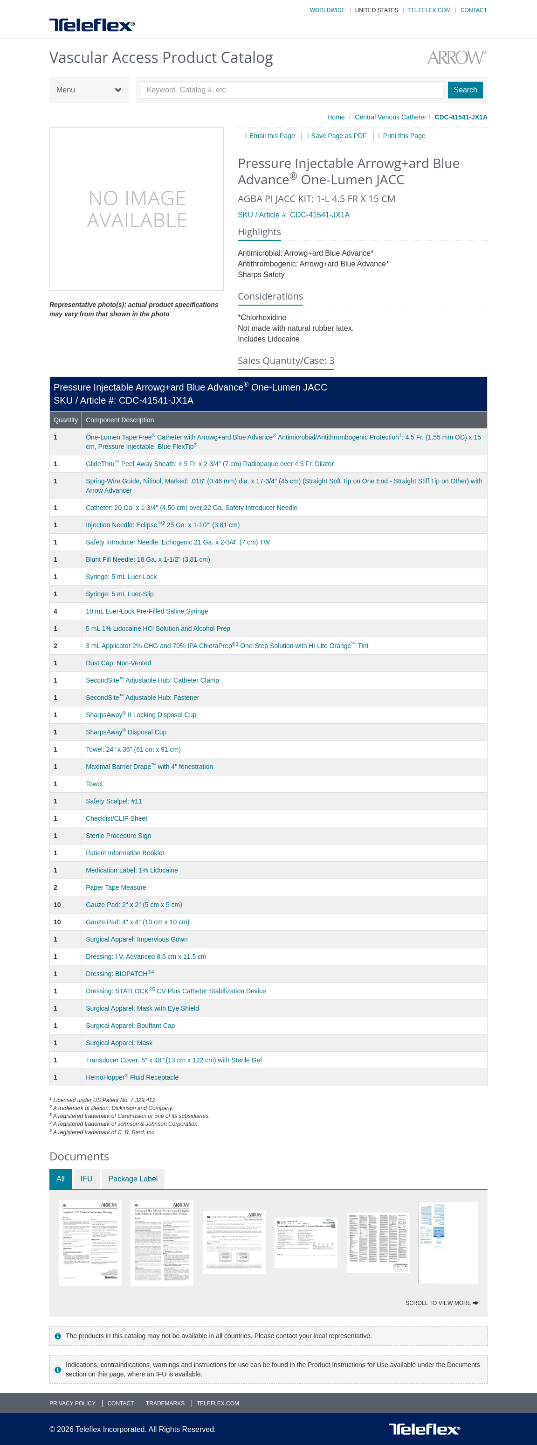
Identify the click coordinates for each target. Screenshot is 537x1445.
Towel (94, 784)
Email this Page (272, 136)
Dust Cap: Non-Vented (118, 663)
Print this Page (404, 136)
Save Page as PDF (339, 136)
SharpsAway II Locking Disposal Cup (141, 715)
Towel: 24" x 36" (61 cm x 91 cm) (133, 749)
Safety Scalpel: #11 (114, 801)
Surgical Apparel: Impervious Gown (137, 939)
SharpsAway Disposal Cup (126, 732)
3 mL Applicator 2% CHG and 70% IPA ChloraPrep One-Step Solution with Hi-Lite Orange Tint (227, 645)
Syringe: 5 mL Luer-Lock (121, 576)
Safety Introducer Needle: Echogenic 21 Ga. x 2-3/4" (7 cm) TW (178, 542)
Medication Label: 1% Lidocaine (132, 870)
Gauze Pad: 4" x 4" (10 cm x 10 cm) (137, 922)
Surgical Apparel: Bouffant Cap (130, 1025)
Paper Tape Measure (116, 887)
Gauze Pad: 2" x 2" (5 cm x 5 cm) (134, 904)
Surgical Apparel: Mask (119, 1043)
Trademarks (165, 1403)
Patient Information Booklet (125, 853)
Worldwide (327, 10)
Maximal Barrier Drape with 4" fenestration (149, 766)
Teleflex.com (429, 10)
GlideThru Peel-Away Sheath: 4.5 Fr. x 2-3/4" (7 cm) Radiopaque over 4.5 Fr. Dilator (210, 464)
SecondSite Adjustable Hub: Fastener (142, 697)
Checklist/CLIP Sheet (116, 818)
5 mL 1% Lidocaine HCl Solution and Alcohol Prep (158, 628)
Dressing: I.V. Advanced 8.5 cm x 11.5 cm (146, 956)
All (60, 1179)
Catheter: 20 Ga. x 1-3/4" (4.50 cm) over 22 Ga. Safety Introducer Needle (191, 507)
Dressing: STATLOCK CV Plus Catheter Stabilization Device (176, 991)
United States (377, 10)
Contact (474, 10)
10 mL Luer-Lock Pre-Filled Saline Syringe (147, 611)
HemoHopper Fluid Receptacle (132, 1077)
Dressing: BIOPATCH (120, 973)
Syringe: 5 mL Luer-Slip (120, 594)
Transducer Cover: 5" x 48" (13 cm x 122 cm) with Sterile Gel (174, 1060)
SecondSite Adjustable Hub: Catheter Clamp (152, 680)
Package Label (133, 1179)
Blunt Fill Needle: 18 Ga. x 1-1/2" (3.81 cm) (148, 559)
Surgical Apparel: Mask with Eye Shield (142, 1008)
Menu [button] (89, 90)
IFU (87, 1179)
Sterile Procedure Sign (118, 835)
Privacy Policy (72, 1403)
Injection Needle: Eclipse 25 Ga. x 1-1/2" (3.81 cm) (163, 525)
